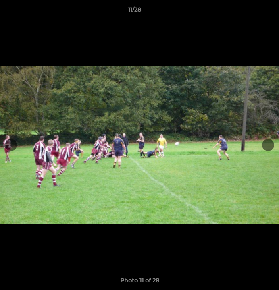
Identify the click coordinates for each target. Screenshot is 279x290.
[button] (250, 11)
